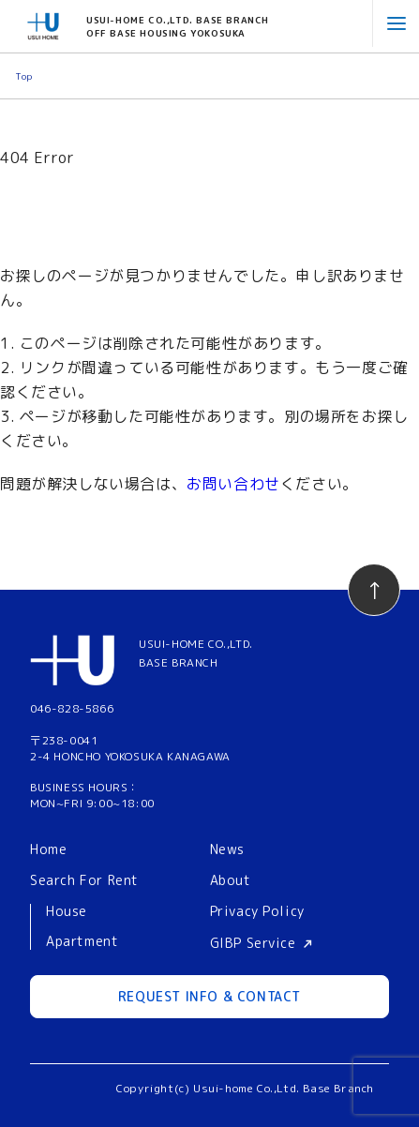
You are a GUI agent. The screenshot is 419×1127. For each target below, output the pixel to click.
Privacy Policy (257, 911)
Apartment (82, 942)
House (66, 912)
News (227, 849)
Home (48, 849)
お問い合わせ (233, 483)
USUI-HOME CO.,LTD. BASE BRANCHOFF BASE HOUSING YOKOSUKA (177, 26)
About (230, 880)
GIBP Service (253, 943)
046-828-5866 (71, 708)
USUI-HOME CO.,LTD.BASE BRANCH (196, 652)
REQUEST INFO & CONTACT (209, 996)
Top (24, 76)
